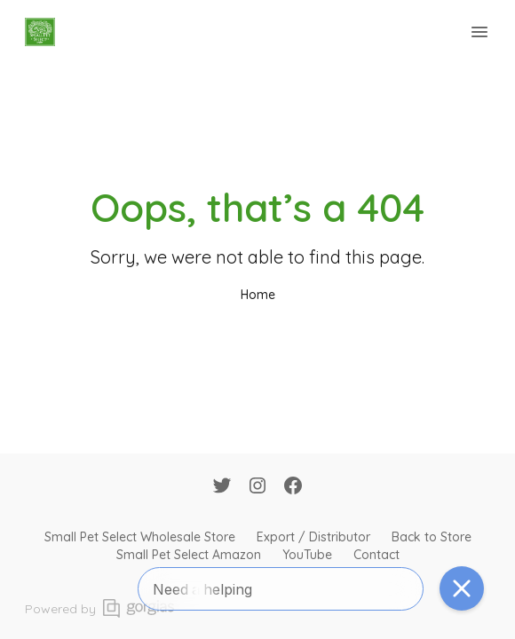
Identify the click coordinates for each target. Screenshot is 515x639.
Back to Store (431, 537)
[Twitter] (222, 487)
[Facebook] (293, 487)
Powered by (99, 608)
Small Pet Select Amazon (188, 555)
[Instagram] (257, 487)
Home (258, 295)
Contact (376, 555)
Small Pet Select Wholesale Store (139, 537)
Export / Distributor (313, 537)
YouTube (307, 555)
